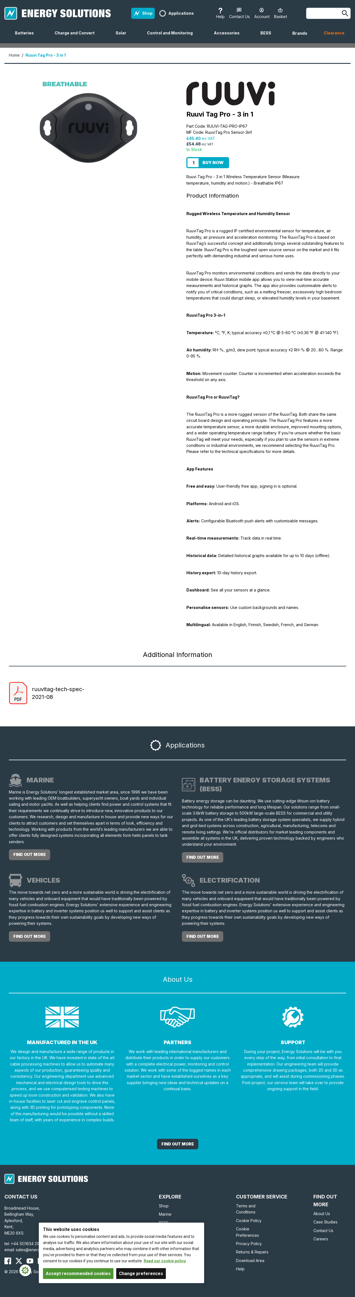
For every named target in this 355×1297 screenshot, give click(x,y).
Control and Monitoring (172, 37)
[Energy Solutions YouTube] (30, 1261)
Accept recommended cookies (78, 1273)
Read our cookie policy (165, 1261)
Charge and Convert (77, 37)
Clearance (334, 33)
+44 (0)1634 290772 (30, 1243)
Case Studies (325, 1222)
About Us (321, 1213)
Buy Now (213, 162)
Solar (123, 37)
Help (240, 1268)
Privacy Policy (249, 1243)
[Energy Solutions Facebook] (7, 1261)
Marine (165, 1214)
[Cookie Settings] (25, 1270)
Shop (164, 1205)
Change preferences (141, 1273)
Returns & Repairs (252, 1252)
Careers (320, 1238)
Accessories (229, 37)
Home (14, 55)
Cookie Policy (249, 1220)
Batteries (26, 37)
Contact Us (323, 1230)
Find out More (177, 1144)
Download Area (250, 1260)
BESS (268, 37)
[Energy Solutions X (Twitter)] (19, 1261)
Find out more (29, 854)
